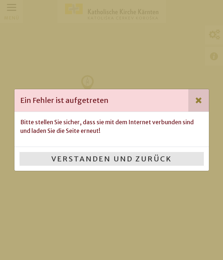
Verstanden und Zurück (111, 158)
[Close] (198, 100)
